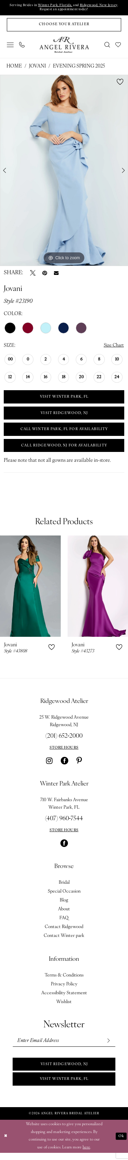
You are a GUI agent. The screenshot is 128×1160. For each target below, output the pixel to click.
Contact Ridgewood (64, 932)
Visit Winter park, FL (64, 1086)
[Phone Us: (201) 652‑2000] (22, 46)
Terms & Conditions (64, 980)
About (64, 914)
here (86, 1155)
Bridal (64, 887)
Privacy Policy (64, 989)
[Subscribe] (107, 1046)
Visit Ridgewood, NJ (64, 1070)
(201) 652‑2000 (64, 741)
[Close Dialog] (5, 1143)
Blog (64, 905)
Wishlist (64, 1007)
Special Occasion (64, 896)
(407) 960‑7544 (64, 824)
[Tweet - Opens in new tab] (32, 274)
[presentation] (30, 591)
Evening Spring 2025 (79, 67)
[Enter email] (64, 1046)
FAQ (64, 923)
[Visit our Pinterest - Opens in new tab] (79, 765)
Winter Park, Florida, (55, 6)
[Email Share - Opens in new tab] (56, 274)
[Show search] (107, 46)
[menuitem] (10, 46)
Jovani (37, 67)
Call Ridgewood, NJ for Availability (64, 450)
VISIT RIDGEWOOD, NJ (64, 416)
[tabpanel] (64, 171)
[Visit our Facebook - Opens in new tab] (64, 765)
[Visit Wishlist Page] (118, 46)
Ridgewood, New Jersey (100, 6)
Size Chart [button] (113, 347)
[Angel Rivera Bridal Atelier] (64, 46)
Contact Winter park (64, 941)
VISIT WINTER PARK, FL (64, 399)
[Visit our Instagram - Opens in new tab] (49, 765)
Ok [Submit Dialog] (121, 1143)
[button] (10, 46)
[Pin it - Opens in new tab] (44, 274)
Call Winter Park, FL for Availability (64, 433)
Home (14, 67)
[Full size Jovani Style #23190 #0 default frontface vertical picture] (64, 171)
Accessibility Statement (64, 998)
